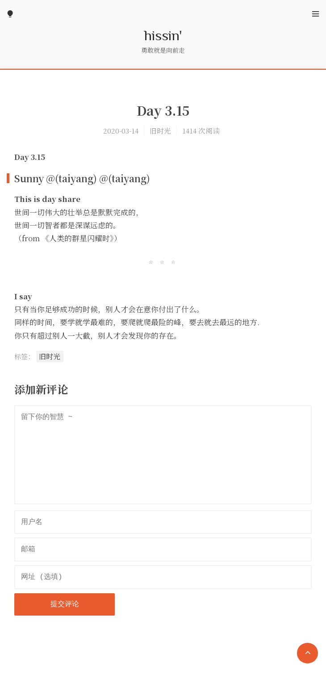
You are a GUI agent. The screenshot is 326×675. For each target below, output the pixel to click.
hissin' (163, 35)
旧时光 (160, 130)
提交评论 (64, 604)
